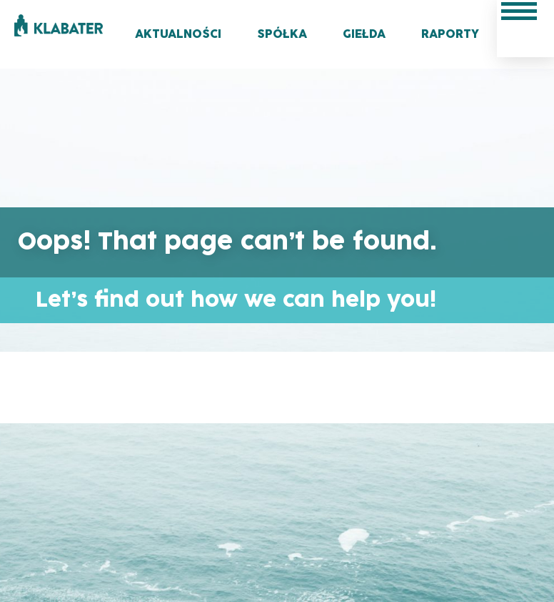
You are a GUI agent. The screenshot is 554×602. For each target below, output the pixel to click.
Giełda (364, 34)
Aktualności (178, 34)
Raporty (450, 34)
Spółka (282, 34)
